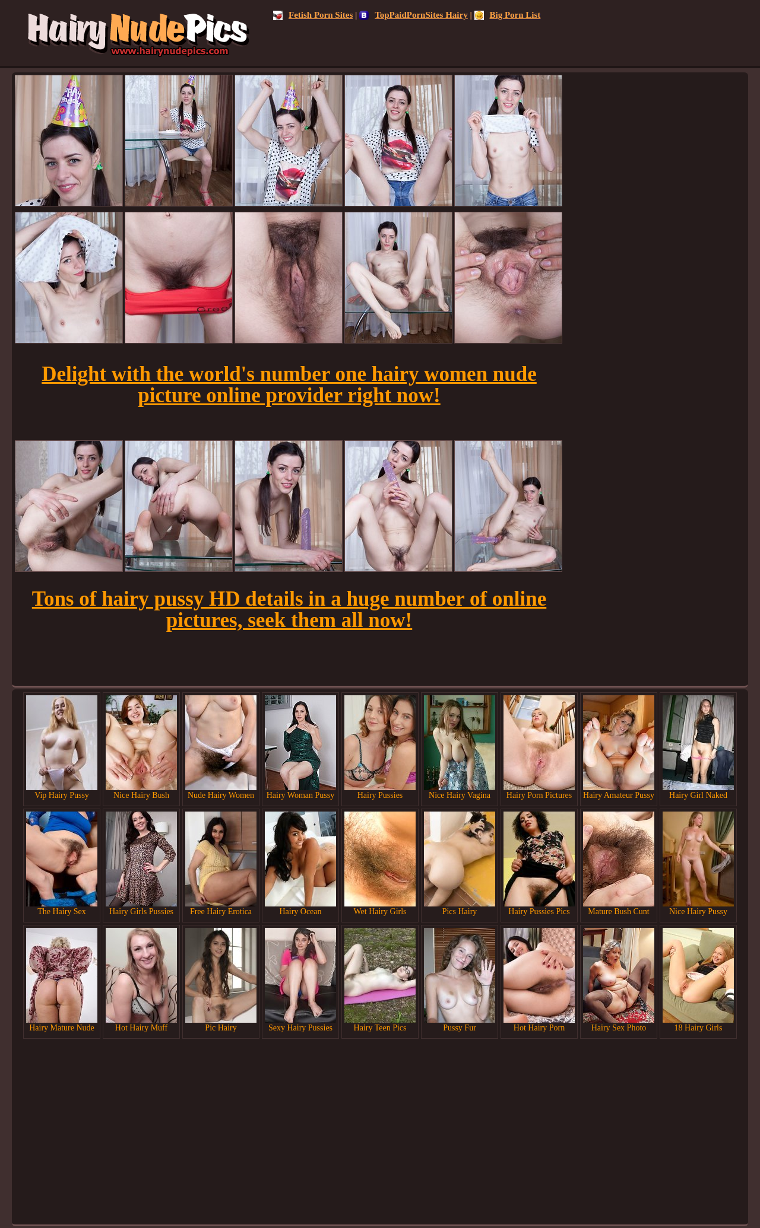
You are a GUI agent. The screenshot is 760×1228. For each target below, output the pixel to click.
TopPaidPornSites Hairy (413, 15)
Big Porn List (507, 15)
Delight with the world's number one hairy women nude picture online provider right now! (289, 384)
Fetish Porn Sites (313, 15)
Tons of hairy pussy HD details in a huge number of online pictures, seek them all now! (289, 609)
